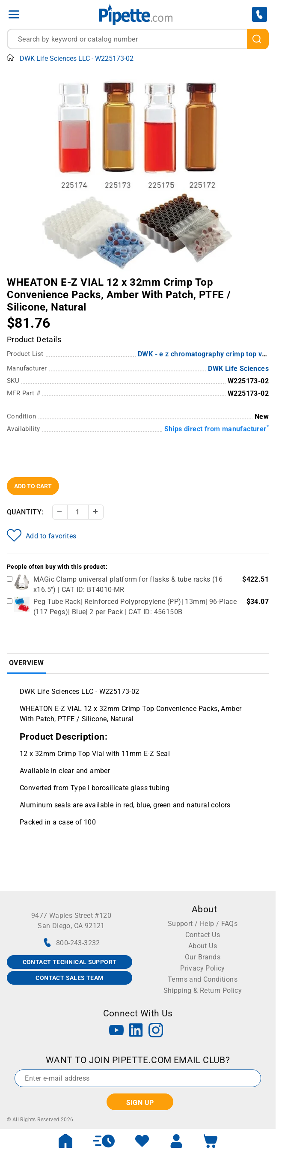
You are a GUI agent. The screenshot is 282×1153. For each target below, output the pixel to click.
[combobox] (138, 39)
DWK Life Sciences (238, 368)
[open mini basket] (210, 1141)
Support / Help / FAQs (202, 924)
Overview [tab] (26, 663)
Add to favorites (41, 535)
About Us (202, 946)
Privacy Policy (202, 968)
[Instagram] (155, 1031)
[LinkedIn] (136, 1031)
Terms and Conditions (202, 979)
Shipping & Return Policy (202, 990)
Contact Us (202, 935)
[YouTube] (116, 1031)
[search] (258, 39)
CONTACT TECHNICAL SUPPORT (70, 962)
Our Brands (202, 957)
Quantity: (25, 512)
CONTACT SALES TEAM (69, 977)
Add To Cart (33, 486)
